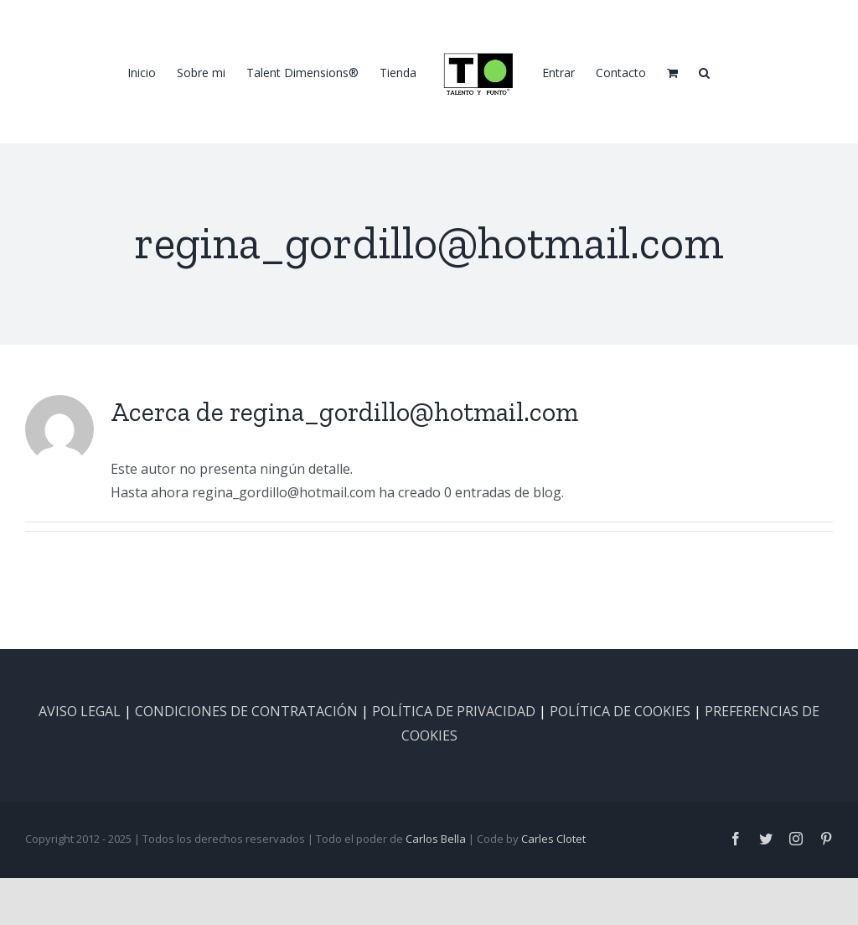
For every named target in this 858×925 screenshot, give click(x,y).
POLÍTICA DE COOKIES (620, 711)
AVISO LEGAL (80, 711)
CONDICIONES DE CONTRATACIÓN (246, 711)
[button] (704, 72)
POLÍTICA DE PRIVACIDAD (453, 711)
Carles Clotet (553, 838)
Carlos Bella (436, 838)
